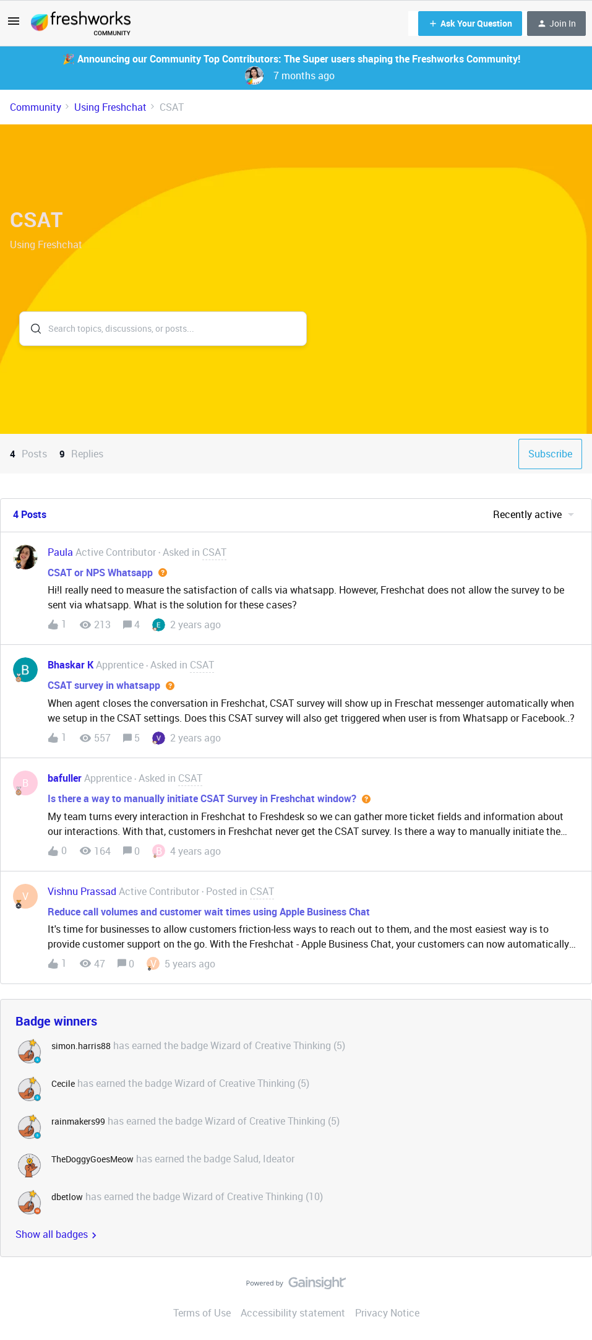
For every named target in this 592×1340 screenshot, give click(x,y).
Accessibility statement (293, 1313)
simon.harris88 (81, 1046)
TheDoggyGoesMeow (92, 1159)
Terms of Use (202, 1313)
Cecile (63, 1083)
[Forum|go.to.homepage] (81, 23)
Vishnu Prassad (82, 891)
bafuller (65, 778)
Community (35, 107)
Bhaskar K (70, 665)
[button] (13, 25)
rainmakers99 (78, 1121)
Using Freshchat (110, 107)
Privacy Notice (387, 1313)
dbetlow (67, 1197)
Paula (60, 552)
